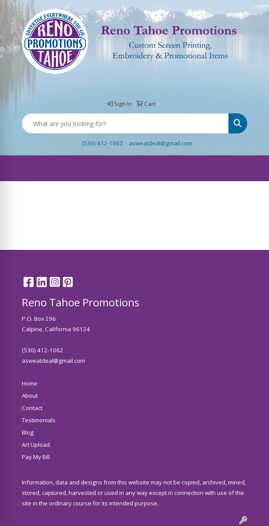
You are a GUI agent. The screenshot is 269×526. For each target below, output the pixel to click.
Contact (32, 408)
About (30, 396)
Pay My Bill (36, 457)
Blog (28, 432)
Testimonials (38, 420)
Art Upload (36, 445)
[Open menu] (251, 168)
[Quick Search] (125, 123)
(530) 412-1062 (102, 143)
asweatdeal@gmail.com (160, 143)
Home (30, 383)
